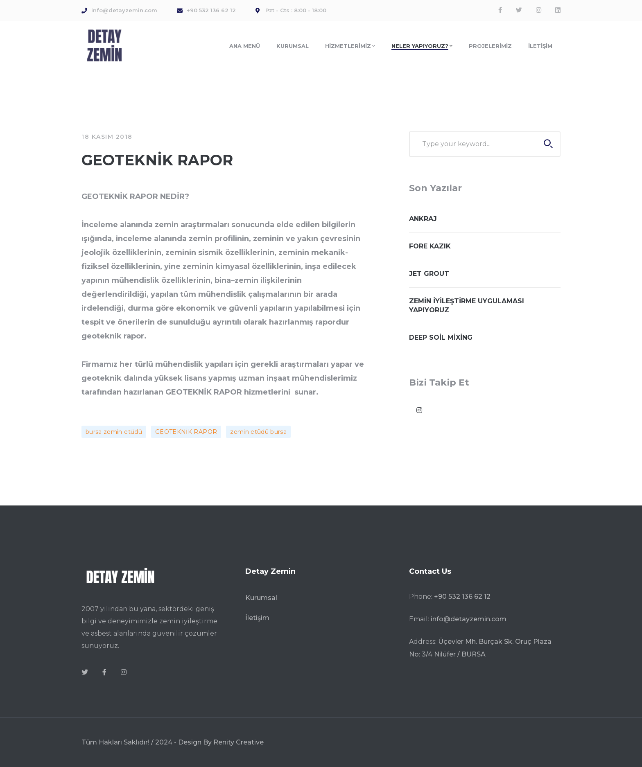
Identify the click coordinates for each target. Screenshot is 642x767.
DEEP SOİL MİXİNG (440, 337)
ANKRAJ (423, 219)
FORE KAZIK (430, 246)
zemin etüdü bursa (258, 431)
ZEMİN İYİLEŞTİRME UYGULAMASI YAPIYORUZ (466, 305)
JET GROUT (429, 273)
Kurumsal (261, 598)
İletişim (257, 618)
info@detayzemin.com (468, 619)
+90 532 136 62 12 (462, 596)
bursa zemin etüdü (114, 431)
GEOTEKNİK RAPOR (186, 431)
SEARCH (548, 143)
